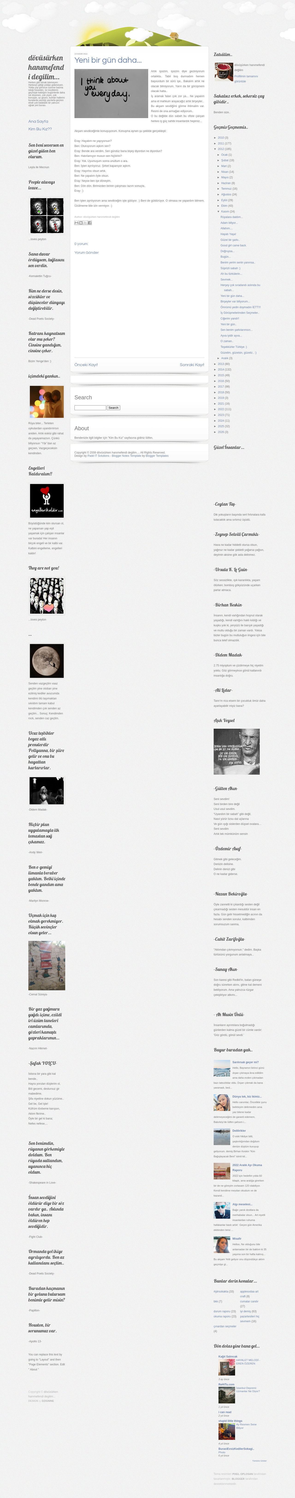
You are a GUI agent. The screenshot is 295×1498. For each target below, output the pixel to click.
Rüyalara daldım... (232, 217)
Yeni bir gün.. (229, 324)
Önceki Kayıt (86, 365)
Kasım (225, 211)
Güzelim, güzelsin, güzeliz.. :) (239, 352)
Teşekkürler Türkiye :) (234, 347)
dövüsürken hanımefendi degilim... (46, 67)
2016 (221, 381)
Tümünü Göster (259, 1461)
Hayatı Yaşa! (228, 234)
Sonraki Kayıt (192, 365)
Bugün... (226, 256)
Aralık (224, 358)
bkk (216, 1301)
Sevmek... (227, 279)
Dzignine (48, 1401)
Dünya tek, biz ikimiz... (247, 1096)
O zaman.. (227, 341)
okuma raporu (222, 1316)
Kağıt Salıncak (227, 1356)
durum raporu (222, 1311)
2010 (221, 137)
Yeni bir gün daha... (108, 60)
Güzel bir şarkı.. (230, 240)
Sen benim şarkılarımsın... (237, 329)
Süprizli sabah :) (230, 268)
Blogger (238, 1478)
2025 (221, 426)
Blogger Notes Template (126, 455)
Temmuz (226, 188)
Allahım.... (227, 228)
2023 (221, 415)
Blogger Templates (157, 455)
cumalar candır (249, 1301)
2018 (221, 392)
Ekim (224, 205)
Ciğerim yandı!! (230, 318)
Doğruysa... (228, 251)
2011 (221, 143)
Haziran (226, 183)
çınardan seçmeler (225, 1326)
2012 (221, 149)
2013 (221, 364)
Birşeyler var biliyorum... (235, 301)
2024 (221, 420)
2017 (221, 386)
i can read (224, 1412)
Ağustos (226, 194)
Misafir (237, 1238)
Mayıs (225, 177)
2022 (221, 409)
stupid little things (230, 1421)
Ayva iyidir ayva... (231, 335)
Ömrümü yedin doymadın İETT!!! (241, 307)
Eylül (224, 200)
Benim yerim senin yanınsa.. (238, 262)
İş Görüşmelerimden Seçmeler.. (240, 312)
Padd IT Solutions (98, 455)
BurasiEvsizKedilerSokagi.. (236, 1448)
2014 (221, 369)
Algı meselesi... (243, 1204)
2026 (221, 432)
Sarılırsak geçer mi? (246, 1062)
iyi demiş (245, 1311)
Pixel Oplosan (242, 1474)
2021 (221, 403)
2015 (221, 375)
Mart (224, 166)
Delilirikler (239, 1130)
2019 (221, 398)
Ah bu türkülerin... (231, 273)
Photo (221, 1452)
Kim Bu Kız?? (40, 129)
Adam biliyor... (229, 222)
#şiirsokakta (221, 1291)
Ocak (224, 154)
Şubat (224, 160)
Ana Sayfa (38, 121)
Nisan (224, 171)
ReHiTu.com (226, 1384)
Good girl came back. (234, 245)
